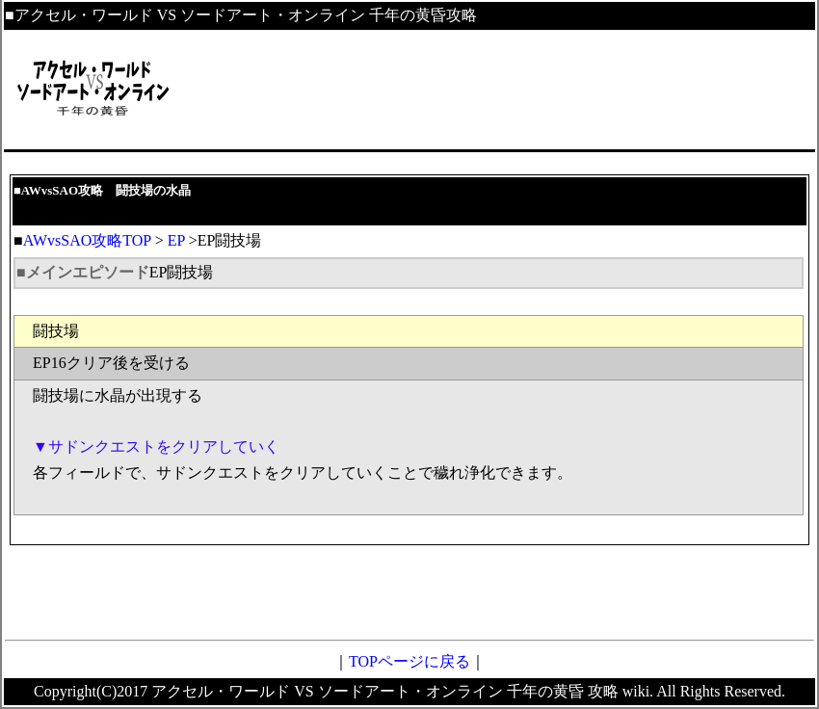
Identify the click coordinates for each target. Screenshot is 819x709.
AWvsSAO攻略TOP (87, 240)
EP (176, 240)
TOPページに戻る (409, 661)
